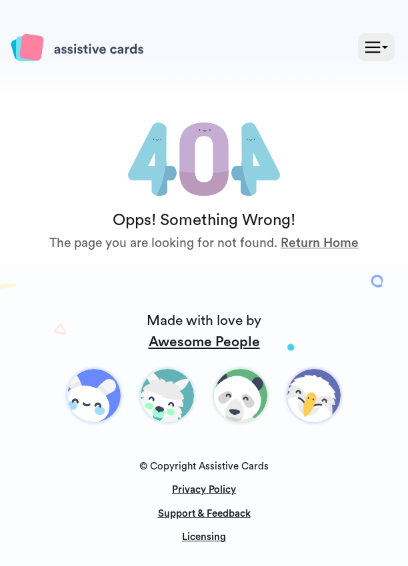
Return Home (320, 243)
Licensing (204, 537)
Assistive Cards (234, 466)
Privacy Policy (204, 490)
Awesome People (204, 342)
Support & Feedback (204, 514)
